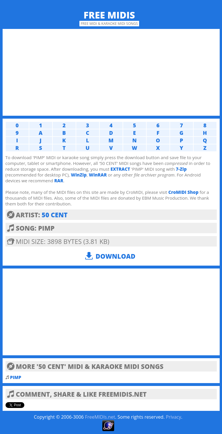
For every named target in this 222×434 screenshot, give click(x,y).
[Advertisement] (111, 72)
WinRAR (98, 175)
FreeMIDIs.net (100, 417)
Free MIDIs (109, 15)
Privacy (173, 417)
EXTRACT (120, 169)
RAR (58, 180)
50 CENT (55, 214)
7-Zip (181, 169)
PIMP (15, 377)
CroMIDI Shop (183, 192)
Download (115, 256)
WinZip (79, 175)
